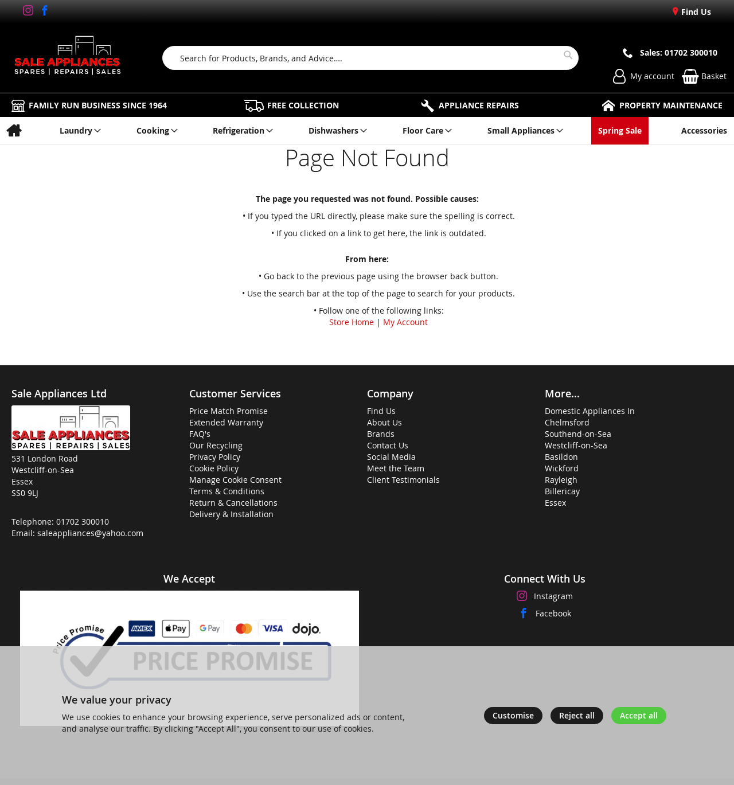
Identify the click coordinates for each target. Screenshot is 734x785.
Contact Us (387, 445)
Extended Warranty (226, 422)
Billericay (562, 491)
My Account (405, 322)
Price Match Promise (228, 410)
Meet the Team (395, 468)
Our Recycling (216, 445)
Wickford (562, 468)
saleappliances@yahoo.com (90, 533)
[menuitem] (13, 130)
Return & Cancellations (233, 502)
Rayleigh (561, 479)
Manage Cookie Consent (235, 479)
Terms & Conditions (226, 491)
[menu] (367, 130)
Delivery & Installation (231, 514)
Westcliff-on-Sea (576, 445)
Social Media (391, 456)
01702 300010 (82, 521)
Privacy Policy (214, 456)
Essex (555, 502)
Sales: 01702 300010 (678, 52)
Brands (381, 433)
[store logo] (67, 58)
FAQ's (199, 433)
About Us (384, 422)
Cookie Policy (214, 468)
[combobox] (370, 58)
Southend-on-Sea (578, 433)
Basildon (561, 456)
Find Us (695, 11)
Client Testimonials (403, 479)
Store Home (351, 322)
